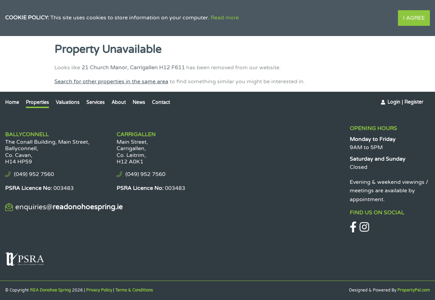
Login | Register (405, 102)
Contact (161, 102)
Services (95, 102)
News (139, 102)
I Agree (414, 18)
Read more (225, 17)
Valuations (68, 102)
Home (12, 102)
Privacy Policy (99, 290)
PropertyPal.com (413, 290)
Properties (37, 102)
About (118, 102)
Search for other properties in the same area (111, 81)
